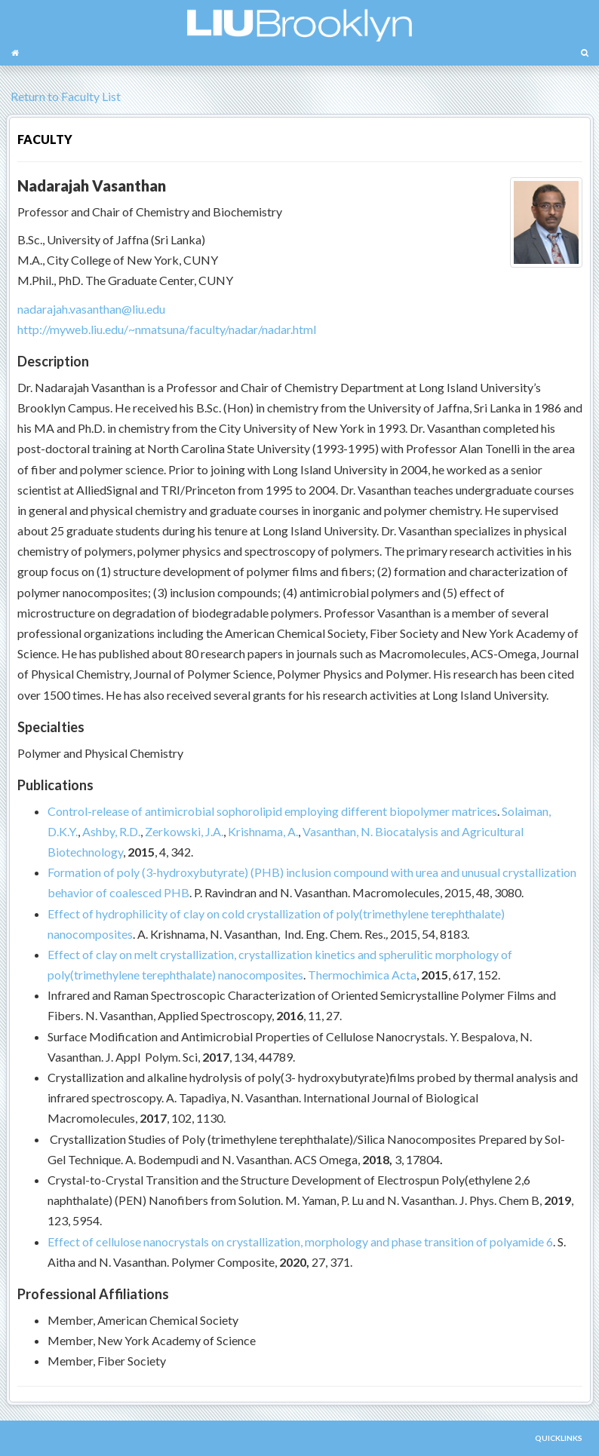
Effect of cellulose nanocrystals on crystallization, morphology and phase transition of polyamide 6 (300, 1241)
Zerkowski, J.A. (184, 831)
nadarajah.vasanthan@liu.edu (91, 309)
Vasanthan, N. (338, 831)
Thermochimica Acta (362, 974)
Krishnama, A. (263, 831)
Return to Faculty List (63, 96)
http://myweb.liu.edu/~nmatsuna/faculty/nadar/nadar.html (166, 329)
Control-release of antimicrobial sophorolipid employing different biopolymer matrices (272, 811)
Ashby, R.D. (111, 831)
